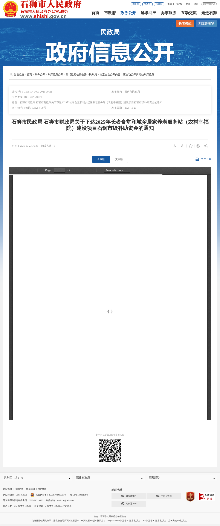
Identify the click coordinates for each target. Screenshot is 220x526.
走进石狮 (209, 13)
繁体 (170, 4)
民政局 (93, 74)
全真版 (101, 159)
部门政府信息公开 (76, 74)
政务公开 (128, 13)
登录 (188, 4)
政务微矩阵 (129, 497)
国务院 (136, 4)
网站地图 (42, 490)
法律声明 (19, 490)
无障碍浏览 (206, 23)
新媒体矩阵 (117, 491)
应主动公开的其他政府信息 (138, 74)
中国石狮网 (164, 497)
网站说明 (7, 490)
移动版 (179, 4)
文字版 (119, 159)
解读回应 (148, 13)
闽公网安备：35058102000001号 (48, 496)
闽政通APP (128, 505)
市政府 (159, 4)
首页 (95, 13)
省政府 (147, 4)
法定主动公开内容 (110, 74)
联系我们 (30, 490)
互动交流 (189, 13)
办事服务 (168, 13)
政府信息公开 (55, 74)
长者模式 (185, 23)
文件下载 (203, 159)
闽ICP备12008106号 (79, 496)
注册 (196, 4)
